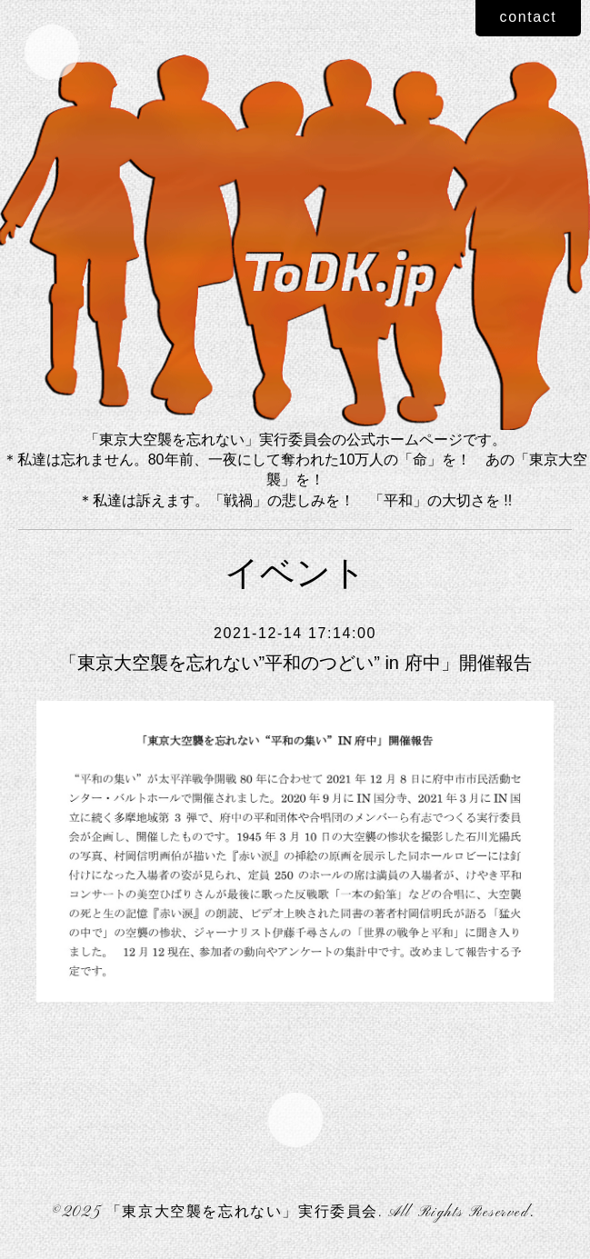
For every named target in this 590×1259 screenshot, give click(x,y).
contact (528, 17)
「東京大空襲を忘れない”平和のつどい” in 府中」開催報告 (295, 663)
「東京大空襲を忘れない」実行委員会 (242, 1213)
